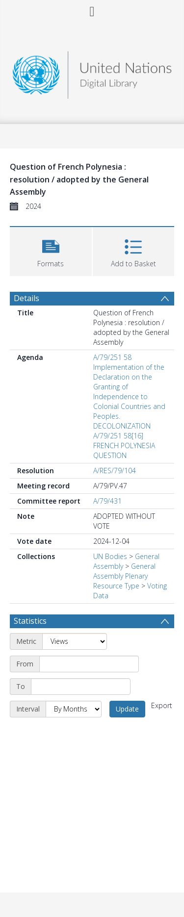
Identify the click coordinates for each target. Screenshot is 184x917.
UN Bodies (110, 556)
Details (26, 298)
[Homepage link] (92, 72)
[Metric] (74, 641)
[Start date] (89, 664)
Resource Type (116, 585)
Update (127, 708)
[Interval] (74, 709)
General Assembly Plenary (124, 571)
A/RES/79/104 (114, 470)
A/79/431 (107, 501)
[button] (51, 250)
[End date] (81, 686)
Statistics (30, 620)
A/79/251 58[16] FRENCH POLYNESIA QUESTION (124, 445)
